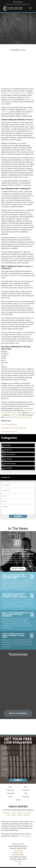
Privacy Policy (25, 782)
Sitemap (18, 785)
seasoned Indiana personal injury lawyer (18, 402)
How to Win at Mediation (9, 410)
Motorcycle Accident (8, 440)
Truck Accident (7, 453)
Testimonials (25, 775)
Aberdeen (7, 798)
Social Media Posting (9, 449)
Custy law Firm (7, 435)
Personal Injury (7, 444)
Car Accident (6, 430)
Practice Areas (10, 775)
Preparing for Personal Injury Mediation (13, 413)
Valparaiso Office (18, 829)
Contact (10, 782)
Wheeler (26, 801)
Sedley (19, 798)
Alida (8, 801)
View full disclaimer (25, 821)
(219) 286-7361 (24, 4)
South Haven (27, 798)
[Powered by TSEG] (18, 858)
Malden (13, 801)
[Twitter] (19, 849)
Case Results (10, 779)
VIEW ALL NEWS (18, 554)
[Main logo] (13, 7)
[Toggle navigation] (30, 8)
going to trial (30, 85)
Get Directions (18, 836)
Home (10, 772)
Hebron (13, 798)
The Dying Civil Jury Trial (9, 417)
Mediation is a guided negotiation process (14, 78)
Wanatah (20, 801)
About (25, 772)
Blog (26, 779)
